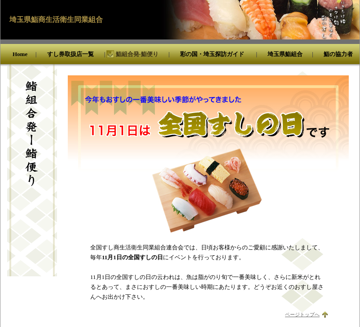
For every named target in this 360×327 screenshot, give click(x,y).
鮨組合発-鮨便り (137, 54)
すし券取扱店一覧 (70, 54)
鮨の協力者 (338, 54)
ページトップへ (302, 314)
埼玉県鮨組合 (285, 54)
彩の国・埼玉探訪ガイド (212, 54)
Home (20, 54)
